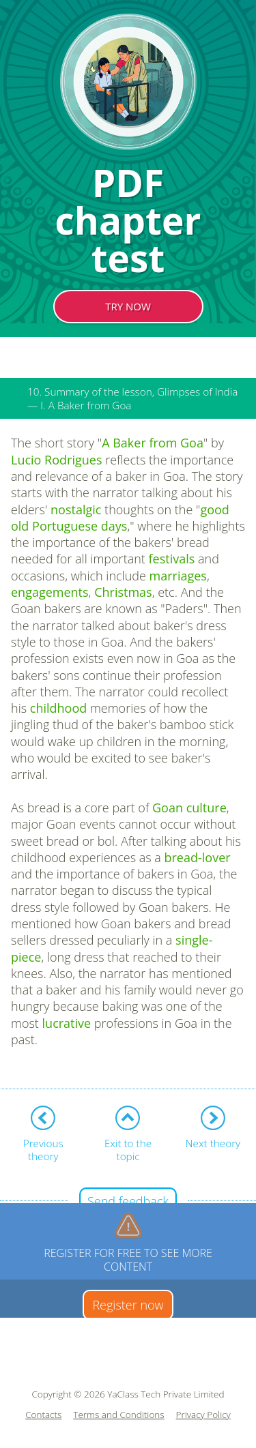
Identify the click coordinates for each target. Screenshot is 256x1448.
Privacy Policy (203, 1415)
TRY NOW (128, 306)
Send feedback (128, 1201)
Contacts (43, 1415)
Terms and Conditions (118, 1415)
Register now (127, 1305)
